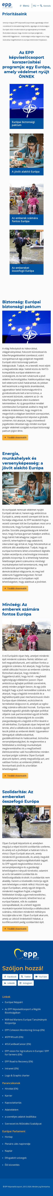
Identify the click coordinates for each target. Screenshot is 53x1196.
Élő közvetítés (12, 1164)
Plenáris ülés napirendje (17, 1143)
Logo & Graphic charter (17, 1075)
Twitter (26, 976)
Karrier (8, 1095)
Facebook (10, 976)
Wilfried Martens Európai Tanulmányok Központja (26, 1021)
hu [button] (36, 5)
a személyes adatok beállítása (20, 1116)
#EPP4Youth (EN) (14, 1037)
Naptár (8, 1150)
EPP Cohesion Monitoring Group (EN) (25, 1030)
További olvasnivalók (15, 437)
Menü (24, 5)
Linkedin (9, 983)
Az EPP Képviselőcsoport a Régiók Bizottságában (23, 1011)
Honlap (9, 1136)
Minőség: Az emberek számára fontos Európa (20, 609)
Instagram (25, 983)
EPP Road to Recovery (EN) (19, 1061)
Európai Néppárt (14, 1002)
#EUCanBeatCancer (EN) (18, 1044)
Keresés (45, 5)
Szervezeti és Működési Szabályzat (23, 1123)
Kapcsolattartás (13, 1102)
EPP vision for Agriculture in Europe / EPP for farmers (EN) (27, 1052)
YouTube (41, 976)
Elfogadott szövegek (16, 1157)
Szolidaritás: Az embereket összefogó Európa (20, 797)
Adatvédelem (11, 1109)
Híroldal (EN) (11, 1088)
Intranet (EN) (12, 1068)
